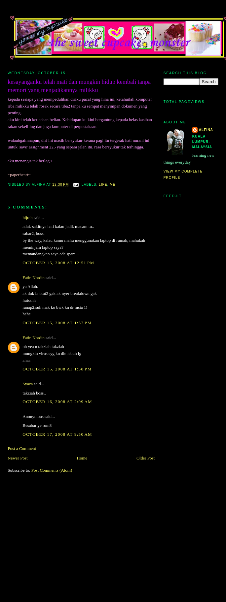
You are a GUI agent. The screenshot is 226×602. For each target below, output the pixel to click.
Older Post (145, 458)
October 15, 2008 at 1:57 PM (57, 322)
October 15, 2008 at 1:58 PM (57, 368)
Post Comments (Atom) (51, 470)
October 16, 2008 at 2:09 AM (57, 401)
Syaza (27, 383)
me (112, 184)
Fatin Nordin (33, 277)
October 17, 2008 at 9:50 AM (57, 434)
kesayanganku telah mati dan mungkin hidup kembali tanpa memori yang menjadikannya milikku (79, 86)
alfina (206, 130)
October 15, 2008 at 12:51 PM (58, 262)
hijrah (27, 217)
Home (82, 458)
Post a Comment (22, 448)
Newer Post (17, 458)
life (103, 184)
